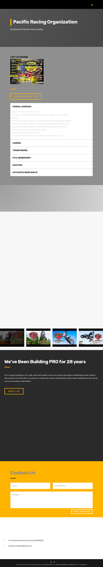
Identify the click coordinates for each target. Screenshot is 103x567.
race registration (26, 96)
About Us (14, 391)
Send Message (82, 512)
